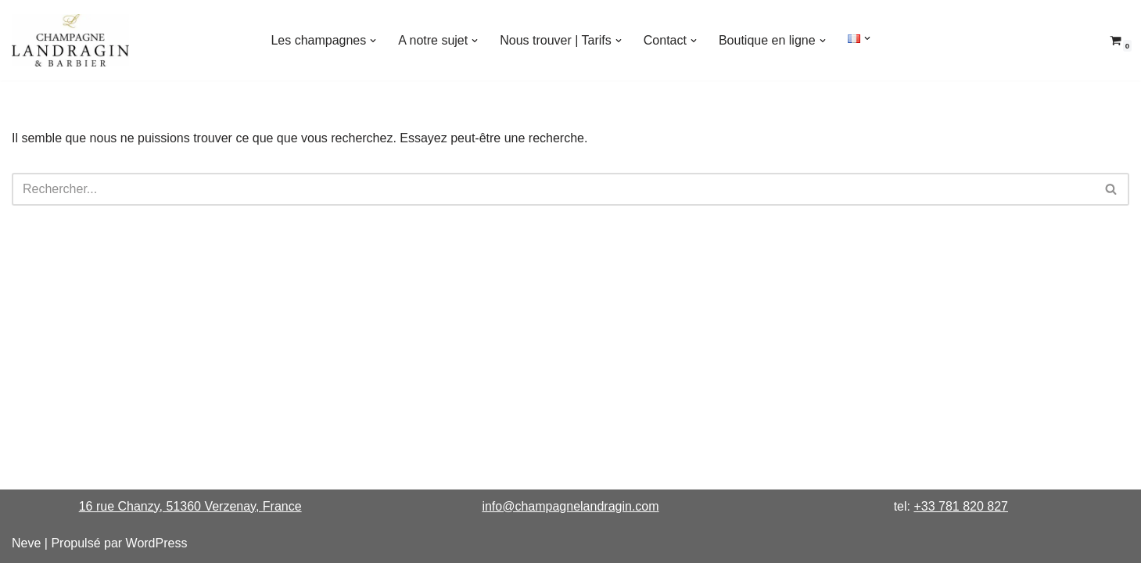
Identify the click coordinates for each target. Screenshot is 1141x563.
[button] (373, 41)
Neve (26, 543)
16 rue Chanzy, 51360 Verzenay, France (190, 506)
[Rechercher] (553, 189)
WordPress (157, 543)
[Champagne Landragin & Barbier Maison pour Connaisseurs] (70, 40)
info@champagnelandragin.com (570, 506)
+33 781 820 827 (960, 506)
